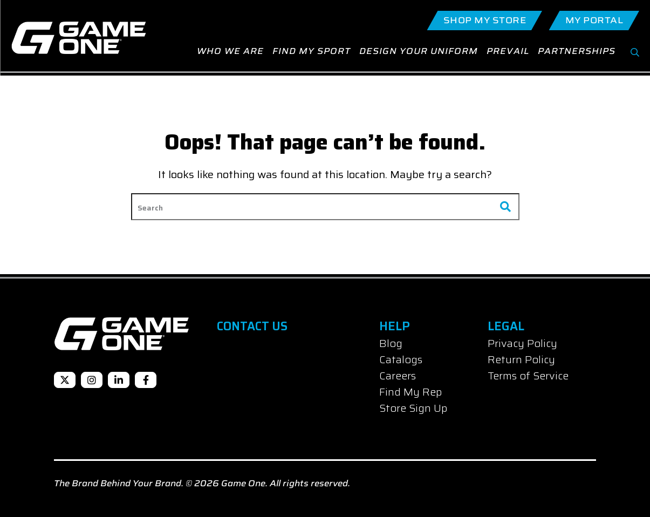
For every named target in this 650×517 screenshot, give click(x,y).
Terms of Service (528, 375)
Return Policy (521, 359)
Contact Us (252, 326)
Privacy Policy (522, 343)
